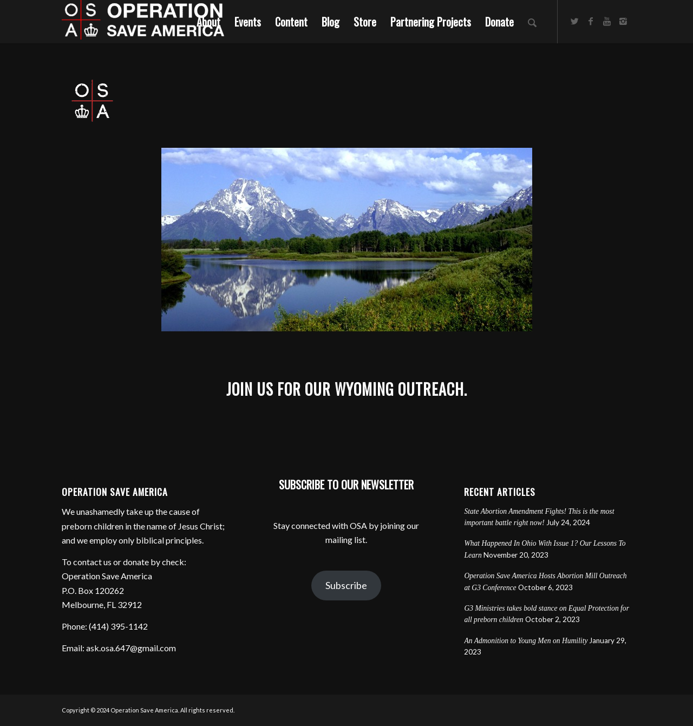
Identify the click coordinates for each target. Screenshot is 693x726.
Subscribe (346, 585)
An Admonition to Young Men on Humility (525, 641)
